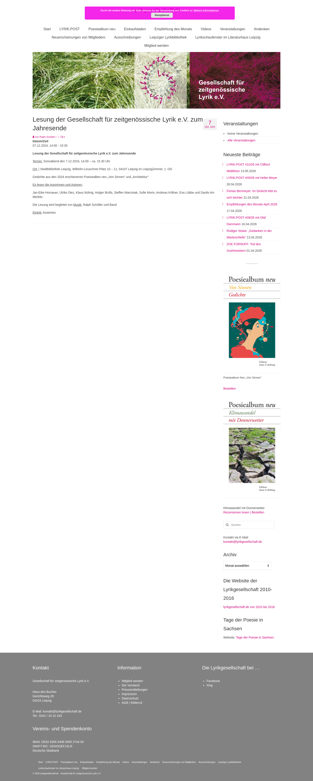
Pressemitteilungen (135, 689)
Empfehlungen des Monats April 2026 (252, 204)
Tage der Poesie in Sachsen (255, 637)
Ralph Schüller (47, 137)
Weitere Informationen (206, 10)
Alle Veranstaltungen (241, 140)
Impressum (129, 694)
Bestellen (229, 388)
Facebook (213, 681)
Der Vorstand (131, 685)
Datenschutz (130, 698)
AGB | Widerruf (132, 702)
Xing (209, 685)
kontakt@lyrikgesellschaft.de (242, 541)
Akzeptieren (162, 15)
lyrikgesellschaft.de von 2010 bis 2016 (249, 607)
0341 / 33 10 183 (50, 715)
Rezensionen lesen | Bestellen (243, 512)
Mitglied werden (132, 681)
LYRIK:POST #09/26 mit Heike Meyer (252, 177)
